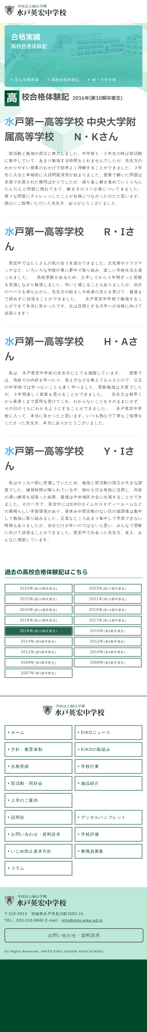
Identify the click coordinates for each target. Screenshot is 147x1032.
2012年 (107, 641)
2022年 (38, 599)
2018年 (38, 620)
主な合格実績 (27, 80)
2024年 (38, 588)
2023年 (107, 588)
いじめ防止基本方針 (31, 851)
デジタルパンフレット (103, 817)
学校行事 (90, 766)
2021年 (107, 599)
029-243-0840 (30, 920)
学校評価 (90, 834)
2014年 (38, 641)
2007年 (38, 673)
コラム (18, 868)
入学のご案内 (24, 800)
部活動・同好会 (26, 783)
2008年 (107, 662)
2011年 (38, 652)
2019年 (107, 610)
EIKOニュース (95, 732)
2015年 (107, 631)
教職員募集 (92, 851)
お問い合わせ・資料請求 (36, 834)
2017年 (107, 620)
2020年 (38, 610)
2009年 (38, 662)
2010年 (107, 652)
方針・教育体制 (26, 749)
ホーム (18, 732)
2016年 (38, 631)
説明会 (18, 817)
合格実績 (20, 766)
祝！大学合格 (104, 80)
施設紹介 (90, 783)
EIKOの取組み (95, 749)
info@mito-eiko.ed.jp (82, 920)
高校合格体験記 (65, 80)
